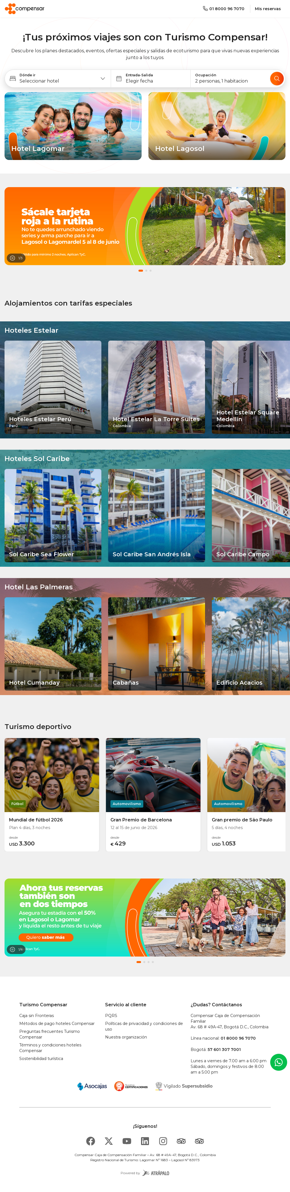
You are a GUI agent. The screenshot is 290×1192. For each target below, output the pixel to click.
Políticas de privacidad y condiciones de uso (144, 1026)
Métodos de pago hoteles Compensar (57, 1023)
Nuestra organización (126, 1037)
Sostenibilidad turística (41, 1058)
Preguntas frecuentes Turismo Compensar (49, 1034)
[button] (58, 78)
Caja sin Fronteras (36, 1015)
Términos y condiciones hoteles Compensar (50, 1047)
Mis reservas (268, 8)
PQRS (111, 1015)
